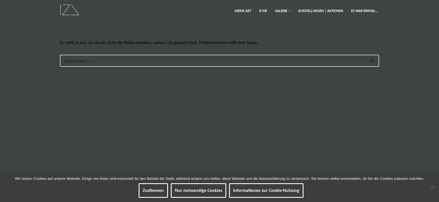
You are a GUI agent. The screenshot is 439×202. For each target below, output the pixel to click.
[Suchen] (213, 61)
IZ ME (263, 11)
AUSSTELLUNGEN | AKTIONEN (320, 11)
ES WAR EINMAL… (364, 11)
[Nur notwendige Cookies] (432, 187)
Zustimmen (153, 190)
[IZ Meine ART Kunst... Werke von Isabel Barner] (69, 9)
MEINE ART (243, 11)
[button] (289, 11)
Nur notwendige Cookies (198, 190)
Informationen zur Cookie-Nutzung (266, 190)
